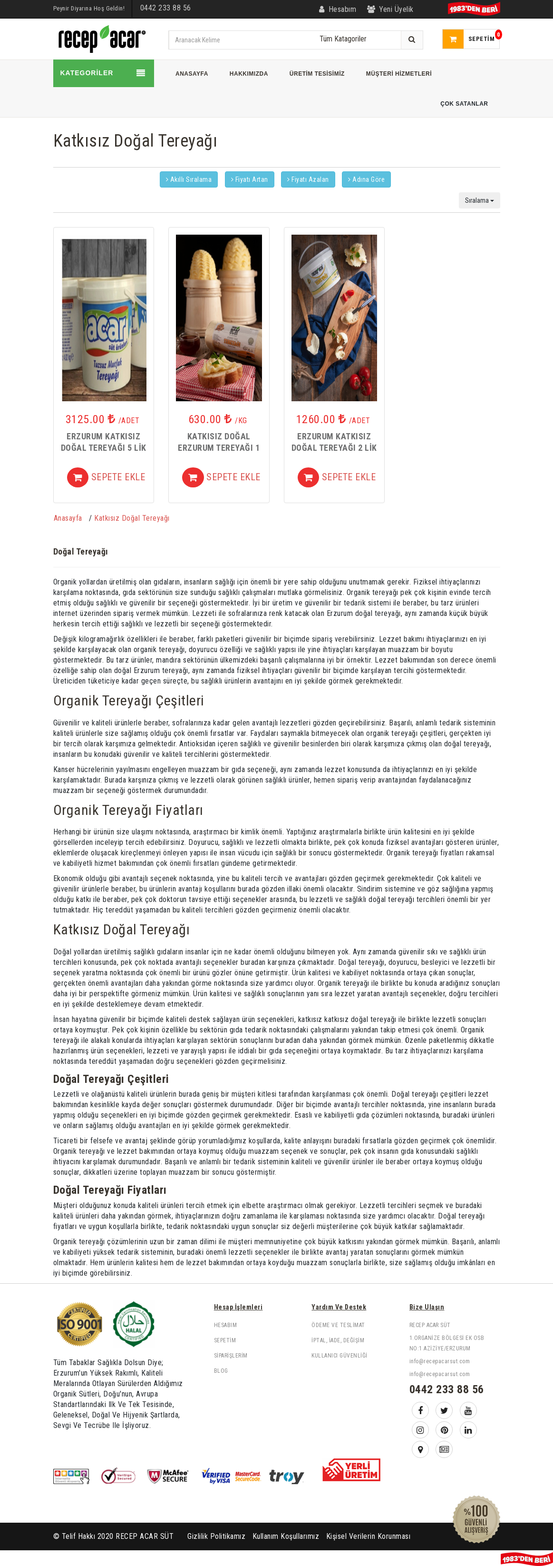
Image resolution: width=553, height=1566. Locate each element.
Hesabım (225, 1325)
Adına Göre (366, 179)
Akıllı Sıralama (189, 179)
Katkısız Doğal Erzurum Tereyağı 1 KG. (219, 448)
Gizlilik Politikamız (216, 1536)
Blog (221, 1371)
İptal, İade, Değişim (337, 1340)
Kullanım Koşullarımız (286, 1536)
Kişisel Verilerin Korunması (368, 1536)
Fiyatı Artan (249, 179)
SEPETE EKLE (106, 477)
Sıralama (479, 200)
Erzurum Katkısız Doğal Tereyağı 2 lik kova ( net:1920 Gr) (334, 448)
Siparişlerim (231, 1355)
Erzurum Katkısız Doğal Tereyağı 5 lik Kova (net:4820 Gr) (103, 448)
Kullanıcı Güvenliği (339, 1355)
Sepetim (225, 1340)
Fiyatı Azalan (308, 179)
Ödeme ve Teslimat (338, 1325)
